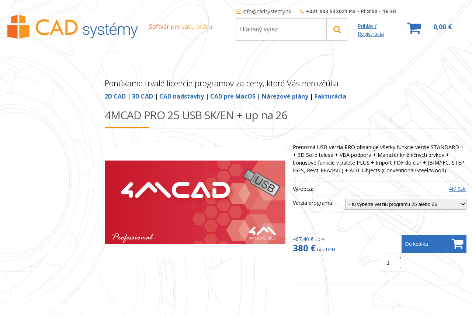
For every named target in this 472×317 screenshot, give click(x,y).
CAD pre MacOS (233, 96)
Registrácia (371, 33)
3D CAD (142, 96)
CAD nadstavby (181, 96)
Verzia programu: (313, 202)
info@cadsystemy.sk (267, 11)
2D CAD (115, 96)
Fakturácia (330, 96)
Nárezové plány (285, 96)
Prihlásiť (367, 26)
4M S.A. (457, 188)
